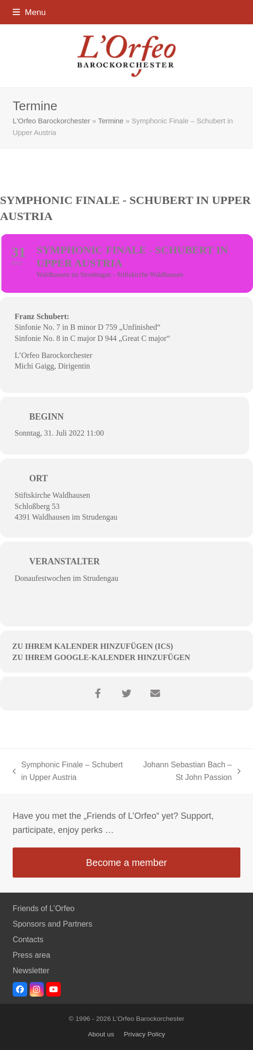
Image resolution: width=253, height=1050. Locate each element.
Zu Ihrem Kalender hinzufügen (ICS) (92, 646)
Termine (111, 121)
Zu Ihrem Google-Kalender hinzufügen (101, 657)
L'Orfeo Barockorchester (51, 121)
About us (101, 1034)
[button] (29, 12)
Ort (38, 478)
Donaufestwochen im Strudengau (66, 578)
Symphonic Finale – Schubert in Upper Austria (68, 772)
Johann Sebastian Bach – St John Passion (187, 772)
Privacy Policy (144, 1034)
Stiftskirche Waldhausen (52, 495)
